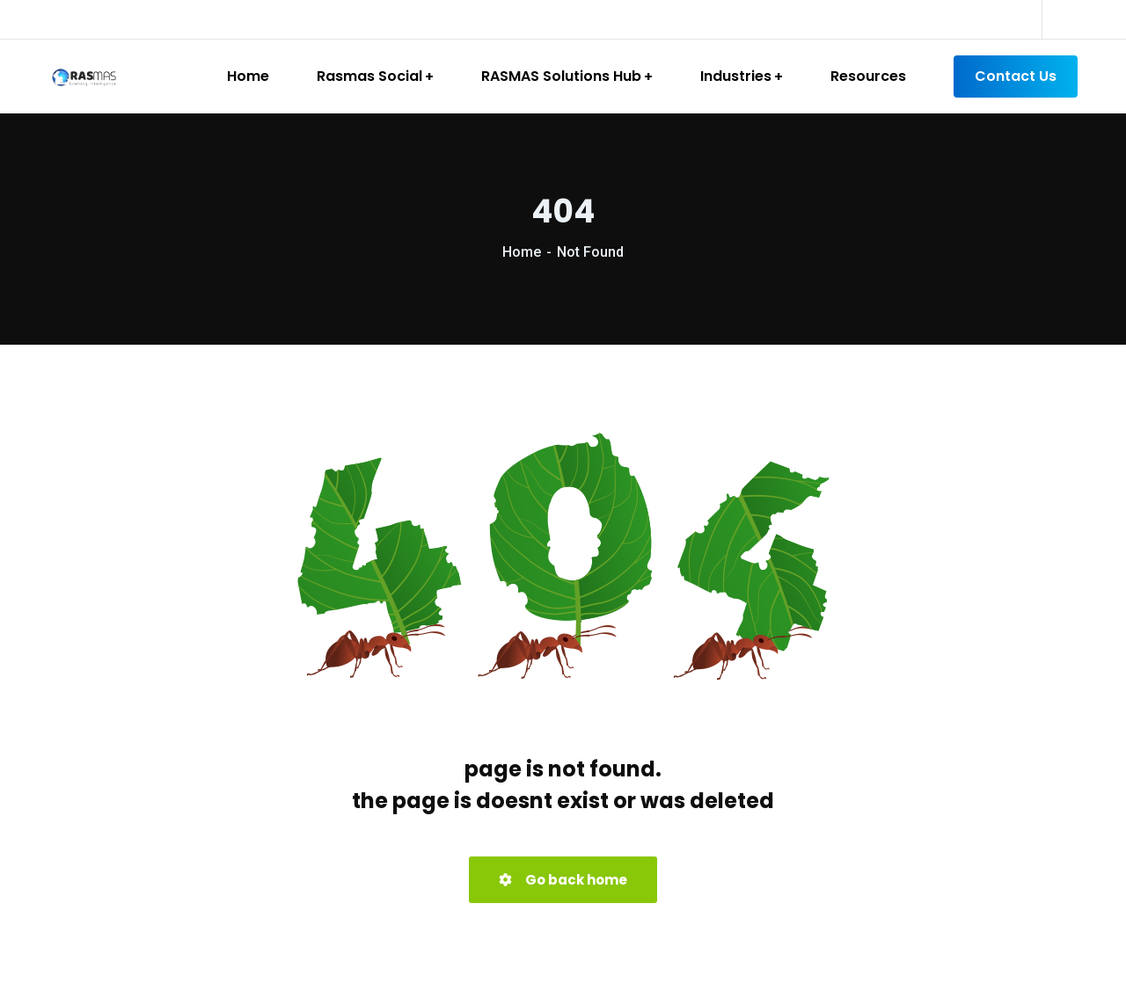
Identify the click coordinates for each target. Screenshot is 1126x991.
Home (248, 76)
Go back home (563, 880)
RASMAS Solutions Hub (561, 76)
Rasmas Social (369, 76)
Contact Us (1016, 76)
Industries (735, 76)
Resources (868, 76)
